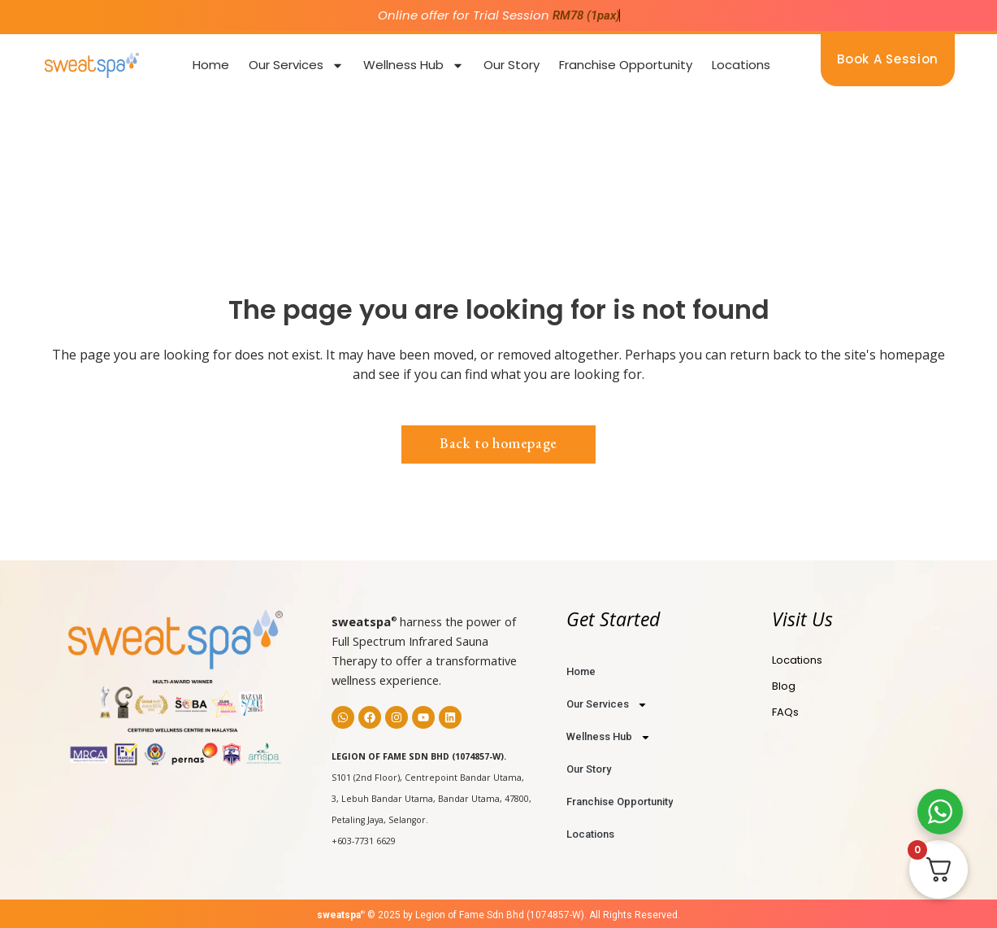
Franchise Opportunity (625, 64)
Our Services (296, 65)
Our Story (511, 64)
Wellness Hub (413, 65)
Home (211, 64)
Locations (741, 64)
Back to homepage (498, 443)
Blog (783, 686)
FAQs (785, 712)
